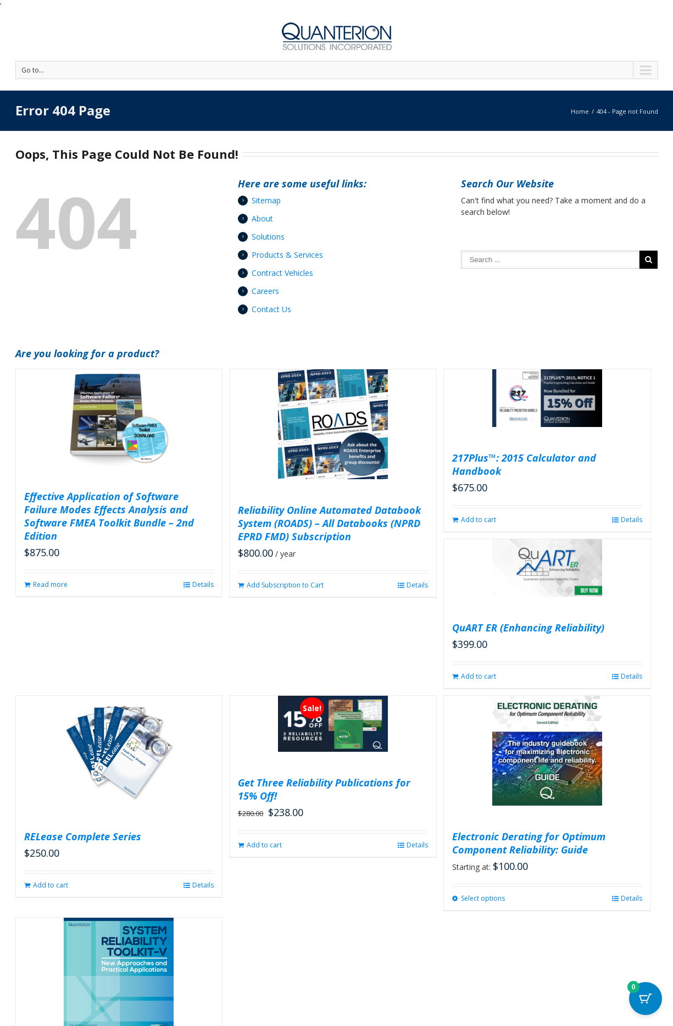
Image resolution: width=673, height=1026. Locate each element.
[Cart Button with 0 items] (645, 998)
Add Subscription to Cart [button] (285, 585)
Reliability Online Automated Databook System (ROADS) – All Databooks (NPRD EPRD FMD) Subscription (329, 523)
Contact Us (271, 309)
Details (203, 584)
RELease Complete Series (82, 836)
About (262, 218)
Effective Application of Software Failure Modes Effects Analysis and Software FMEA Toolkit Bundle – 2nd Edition (109, 516)
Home (580, 111)
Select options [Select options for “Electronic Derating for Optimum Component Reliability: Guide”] (483, 898)
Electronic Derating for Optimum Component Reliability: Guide (528, 843)
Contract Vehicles (282, 273)
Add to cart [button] (478, 519)
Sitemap (266, 200)
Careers (265, 291)
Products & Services (287, 254)
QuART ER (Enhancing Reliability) (528, 627)
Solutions (268, 236)
